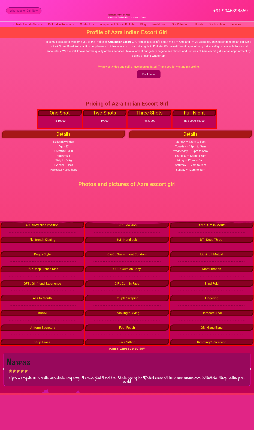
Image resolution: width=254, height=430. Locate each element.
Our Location (217, 24)
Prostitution (159, 24)
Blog (143, 24)
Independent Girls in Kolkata (117, 24)
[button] (23, 10)
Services (236, 24)
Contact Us (87, 24)
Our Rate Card (180, 24)
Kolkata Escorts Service (119, 15)
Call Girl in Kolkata (61, 24)
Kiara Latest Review (127, 350)
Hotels (199, 24)
